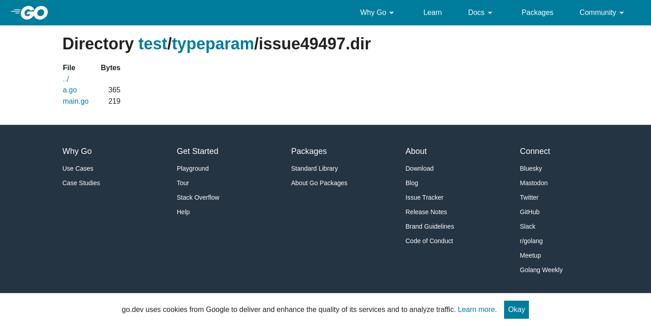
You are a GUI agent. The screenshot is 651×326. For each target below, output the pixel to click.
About (416, 151)
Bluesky (531, 168)
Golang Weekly (541, 269)
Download (420, 168)
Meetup (530, 255)
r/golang (531, 240)
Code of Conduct (429, 240)
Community (603, 12)
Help (183, 212)
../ (66, 79)
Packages (537, 12)
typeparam (213, 43)
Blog (412, 183)
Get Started (197, 151)
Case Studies (81, 183)
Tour (183, 183)
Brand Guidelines (430, 226)
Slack (527, 226)
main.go (76, 101)
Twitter (529, 197)
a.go (70, 90)
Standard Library (314, 168)
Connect (535, 151)
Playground (193, 168)
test (152, 43)
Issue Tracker (424, 197)
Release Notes (426, 212)
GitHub (530, 212)
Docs (481, 12)
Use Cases (77, 168)
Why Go (378, 12)
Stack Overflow (198, 197)
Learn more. (477, 309)
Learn (432, 12)
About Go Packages (319, 183)
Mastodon (533, 183)
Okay (516, 309)
